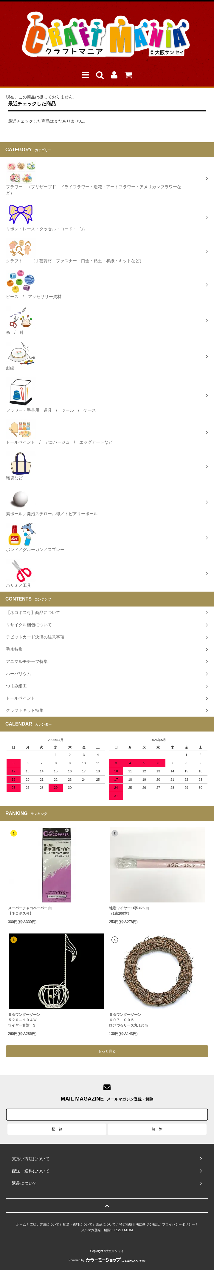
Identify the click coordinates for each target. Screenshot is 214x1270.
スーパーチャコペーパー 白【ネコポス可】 (30, 911)
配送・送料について (77, 1224)
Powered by (107, 1260)
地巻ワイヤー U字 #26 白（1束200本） (129, 911)
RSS (117, 1230)
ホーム (21, 1224)
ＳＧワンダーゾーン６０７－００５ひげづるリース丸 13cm (128, 1020)
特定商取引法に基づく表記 (139, 1224)
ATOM (128, 1230)
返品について (106, 1224)
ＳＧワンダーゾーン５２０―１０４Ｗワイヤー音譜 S (24, 1020)
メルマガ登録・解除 (96, 1230)
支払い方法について (44, 1224)
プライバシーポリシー (178, 1224)
